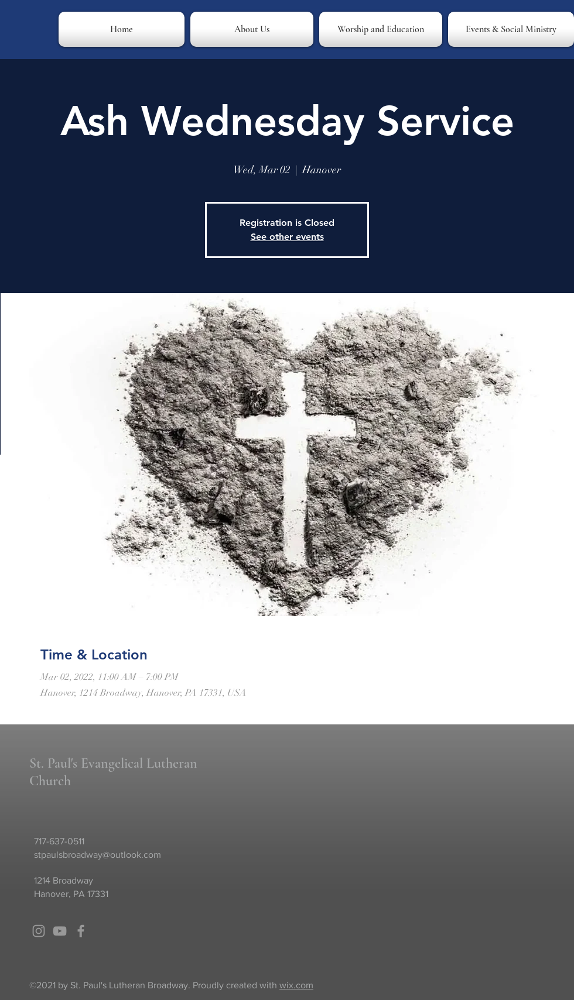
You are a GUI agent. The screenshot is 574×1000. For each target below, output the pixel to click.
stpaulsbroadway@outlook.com (97, 855)
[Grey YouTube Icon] (60, 931)
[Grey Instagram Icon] (38, 931)
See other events (287, 236)
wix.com (296, 985)
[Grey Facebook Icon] (81, 931)
